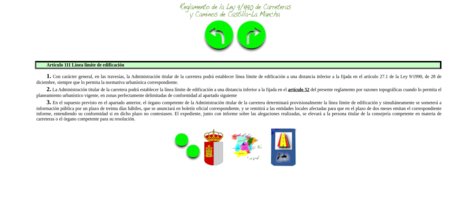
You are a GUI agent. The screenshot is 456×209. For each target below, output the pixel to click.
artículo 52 (298, 89)
